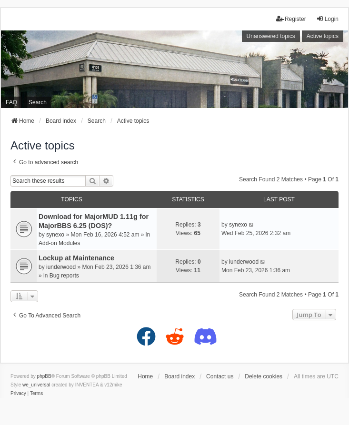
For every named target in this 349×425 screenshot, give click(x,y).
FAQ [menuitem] (11, 102)
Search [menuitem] (38, 102)
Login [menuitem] (327, 18)
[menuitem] (18, 393)
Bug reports (64, 275)
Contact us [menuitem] (219, 376)
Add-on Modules (59, 243)
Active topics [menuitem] (323, 36)
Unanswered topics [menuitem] (271, 36)
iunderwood (61, 267)
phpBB (44, 376)
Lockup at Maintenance (76, 258)
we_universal (36, 384)
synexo (55, 234)
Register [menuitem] (291, 18)
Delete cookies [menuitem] (263, 376)
